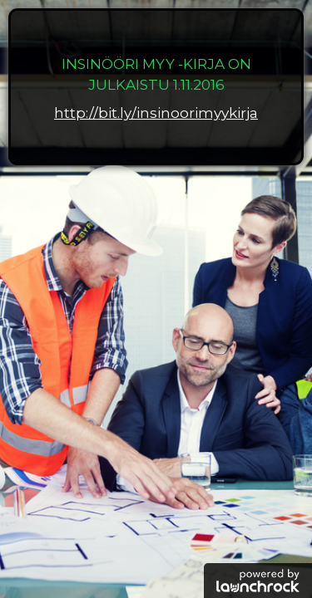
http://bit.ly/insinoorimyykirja (156, 113)
